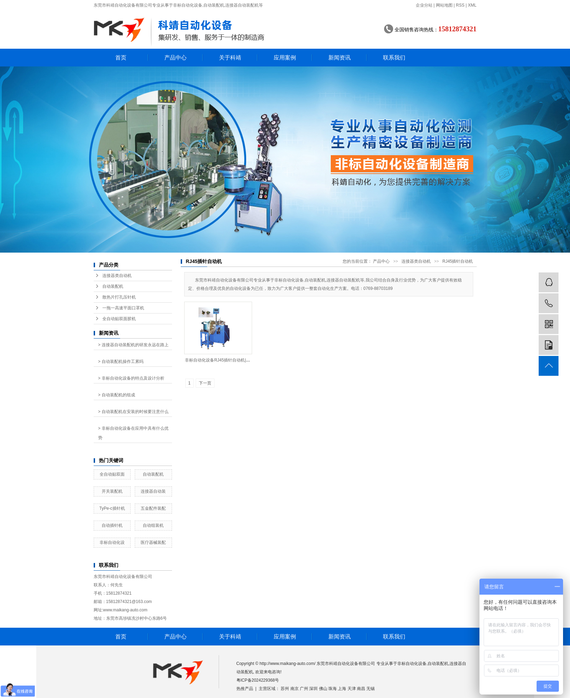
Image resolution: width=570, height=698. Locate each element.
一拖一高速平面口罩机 (123, 308)
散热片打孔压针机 (119, 297)
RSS (460, 5)
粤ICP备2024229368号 (257, 680)
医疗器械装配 (153, 542)
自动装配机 (112, 286)
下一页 (205, 383)
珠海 (332, 688)
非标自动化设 (112, 542)
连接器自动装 (153, 491)
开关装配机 (112, 491)
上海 (342, 688)
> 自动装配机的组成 (116, 394)
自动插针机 (112, 525)
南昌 (361, 688)
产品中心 (175, 58)
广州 (304, 688)
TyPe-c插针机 (112, 508)
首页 (120, 58)
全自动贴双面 (112, 474)
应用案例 (285, 58)
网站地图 (444, 5)
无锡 (370, 688)
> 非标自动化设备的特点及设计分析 (131, 378)
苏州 (285, 688)
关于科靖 (230, 58)
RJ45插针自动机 (457, 261)
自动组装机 (153, 525)
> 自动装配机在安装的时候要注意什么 (133, 411)
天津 (352, 688)
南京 (294, 688)
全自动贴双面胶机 (119, 318)
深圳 (313, 688)
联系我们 (394, 58)
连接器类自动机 (117, 275)
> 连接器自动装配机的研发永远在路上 (133, 344)
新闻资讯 (339, 58)
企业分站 (424, 5)
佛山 (323, 688)
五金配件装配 (153, 508)
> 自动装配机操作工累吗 (120, 361)
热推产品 (244, 688)
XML (472, 5)
